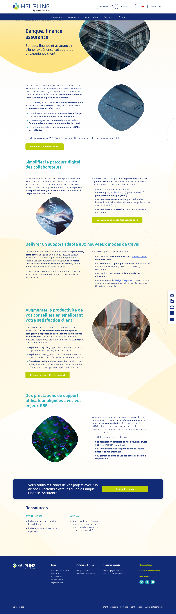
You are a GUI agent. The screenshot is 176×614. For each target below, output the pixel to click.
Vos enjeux (73, 17)
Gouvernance (57, 580)
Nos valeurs (56, 577)
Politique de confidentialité (132, 607)
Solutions (108, 17)
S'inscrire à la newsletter (149, 571)
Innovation (56, 17)
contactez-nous (125, 489)
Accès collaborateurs (154, 607)
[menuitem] (140, 6)
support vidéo (139, 256)
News (122, 17)
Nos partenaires (83, 571)
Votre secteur (92, 17)
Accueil (17, 21)
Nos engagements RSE (113, 571)
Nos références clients (86, 574)
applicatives (116, 192)
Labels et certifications (113, 574)
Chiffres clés (56, 574)
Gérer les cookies (20, 607)
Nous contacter (145, 565)
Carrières (125, 6)
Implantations (57, 583)
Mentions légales (110, 607)
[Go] (113, 6)
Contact (155, 6)
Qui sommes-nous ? (60, 571)
